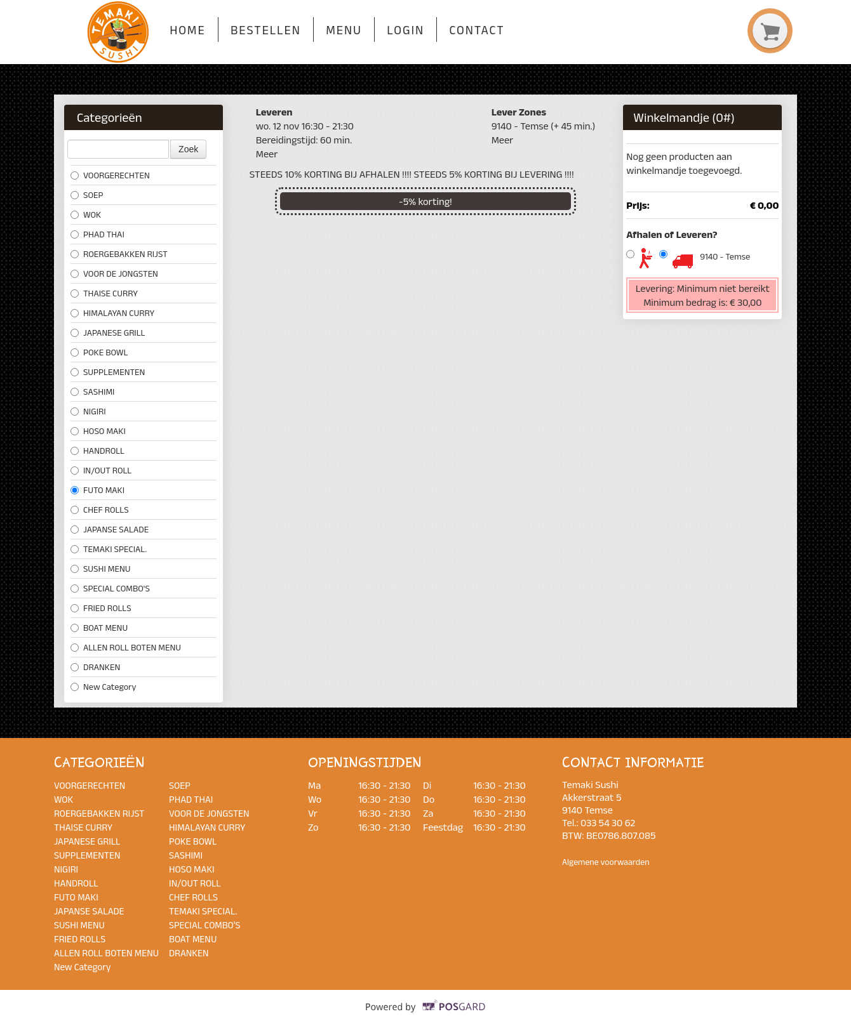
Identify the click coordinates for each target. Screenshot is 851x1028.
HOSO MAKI (98, 431)
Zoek (188, 149)
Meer (267, 153)
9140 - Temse (725, 256)
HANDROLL (97, 450)
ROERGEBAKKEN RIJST (119, 254)
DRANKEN (95, 667)
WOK (85, 214)
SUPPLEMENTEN (107, 372)
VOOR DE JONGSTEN (114, 273)
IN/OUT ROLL (100, 470)
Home (187, 30)
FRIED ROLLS (100, 608)
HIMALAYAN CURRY (112, 313)
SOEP (86, 195)
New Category (103, 687)
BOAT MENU (99, 628)
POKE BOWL (99, 352)
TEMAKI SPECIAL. (108, 549)
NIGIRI (88, 411)
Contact (476, 30)
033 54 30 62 (607, 822)
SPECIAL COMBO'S (110, 588)
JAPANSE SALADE (109, 529)
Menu (344, 30)
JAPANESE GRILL (107, 332)
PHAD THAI (97, 234)
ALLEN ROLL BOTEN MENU (125, 647)
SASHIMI (92, 391)
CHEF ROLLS (99, 509)
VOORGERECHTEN (110, 175)
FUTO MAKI (97, 490)
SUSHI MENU (100, 568)
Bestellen (266, 30)
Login (405, 30)
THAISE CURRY (104, 293)
